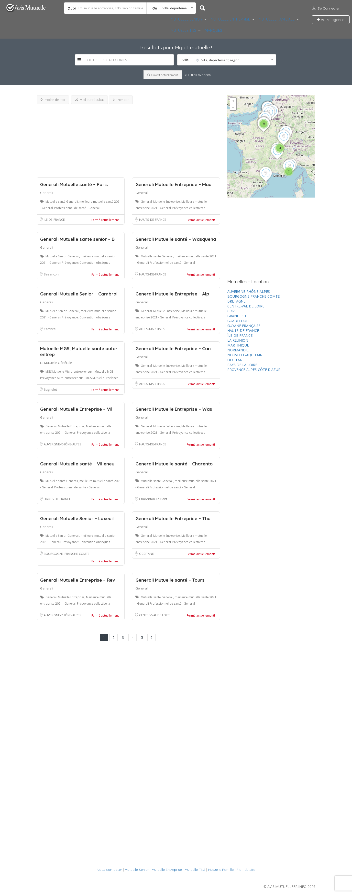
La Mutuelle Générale (56, 362)
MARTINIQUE (238, 345)
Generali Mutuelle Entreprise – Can (173, 348)
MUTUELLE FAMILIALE (277, 19)
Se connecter (329, 8)
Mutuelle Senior (137, 869)
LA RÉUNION (237, 340)
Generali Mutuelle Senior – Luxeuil (77, 518)
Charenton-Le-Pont (153, 499)
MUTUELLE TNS (183, 30)
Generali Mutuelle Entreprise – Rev (77, 580)
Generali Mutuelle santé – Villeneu (77, 464)
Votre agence (330, 19)
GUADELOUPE (238, 320)
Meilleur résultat (89, 99)
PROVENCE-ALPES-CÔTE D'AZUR (253, 369)
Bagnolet (50, 389)
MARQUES (213, 30)
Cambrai (50, 329)
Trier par (121, 99)
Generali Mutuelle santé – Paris (74, 184)
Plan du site (245, 869)
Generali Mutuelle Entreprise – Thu (172, 518)
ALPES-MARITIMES (152, 329)
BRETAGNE (236, 301)
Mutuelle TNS (195, 869)
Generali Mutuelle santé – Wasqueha (175, 239)
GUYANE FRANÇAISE (243, 325)
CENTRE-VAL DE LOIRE (154, 615)
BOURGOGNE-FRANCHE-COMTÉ (66, 553)
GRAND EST (237, 316)
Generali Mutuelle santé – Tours (170, 580)
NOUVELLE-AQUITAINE (245, 355)
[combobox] (171, 8)
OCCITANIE (146, 553)
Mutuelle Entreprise (167, 869)
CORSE (232, 311)
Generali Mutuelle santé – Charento (174, 464)
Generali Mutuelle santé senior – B (77, 239)
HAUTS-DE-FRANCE (152, 219)
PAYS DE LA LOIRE (242, 364)
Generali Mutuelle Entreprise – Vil (76, 409)
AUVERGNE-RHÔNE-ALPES (62, 444)
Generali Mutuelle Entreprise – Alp (172, 294)
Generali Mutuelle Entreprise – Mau (173, 184)
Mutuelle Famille (221, 869)
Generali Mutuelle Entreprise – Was (173, 409)
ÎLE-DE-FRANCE (54, 219)
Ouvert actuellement (162, 75)
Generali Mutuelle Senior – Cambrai (78, 294)
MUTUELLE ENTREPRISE (230, 19)
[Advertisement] (128, 138)
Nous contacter (109, 869)
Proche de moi (53, 99)
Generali (46, 192)
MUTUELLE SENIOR (186, 19)
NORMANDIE (238, 350)
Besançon (51, 274)
